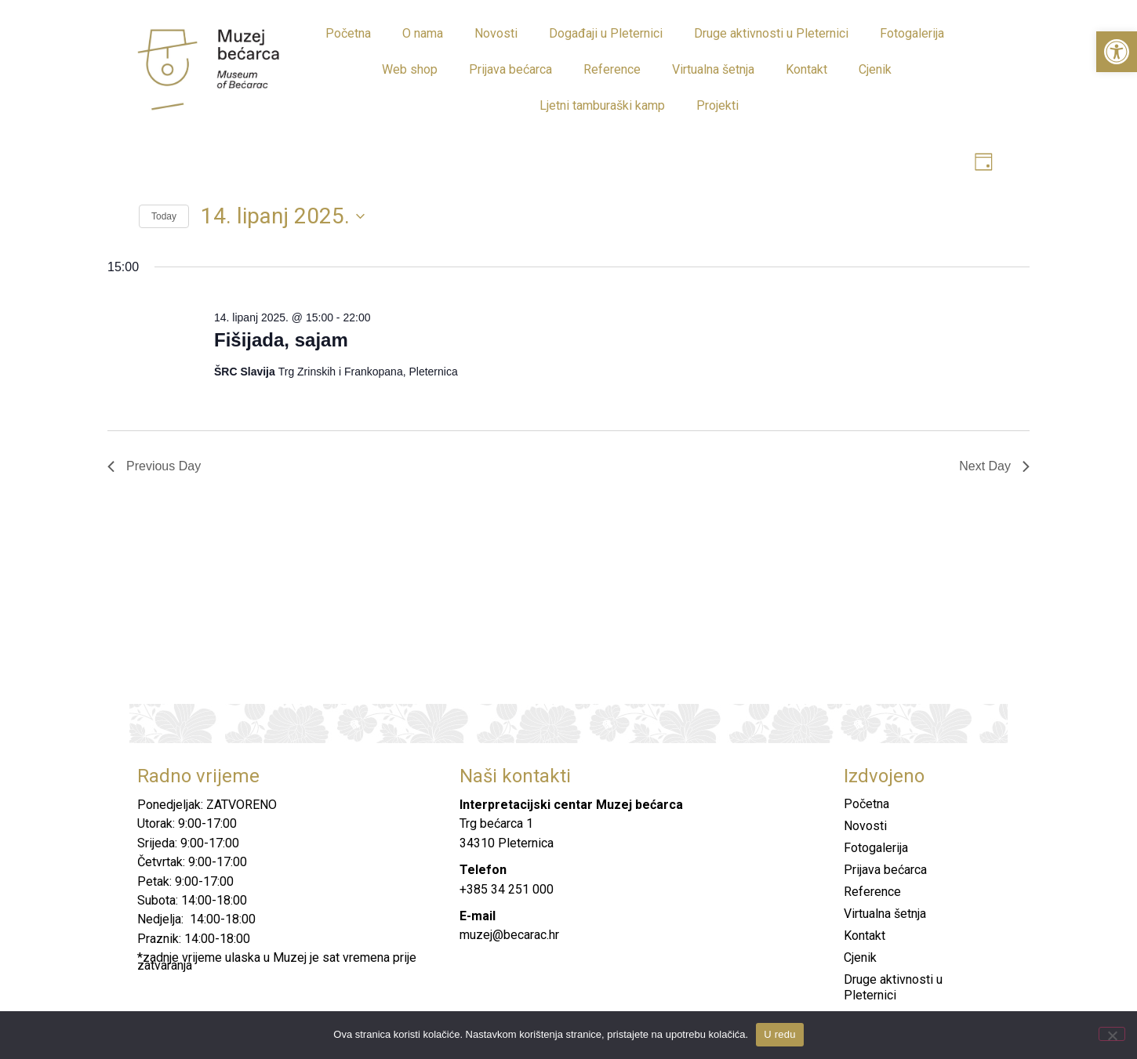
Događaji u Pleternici (606, 33)
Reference (612, 69)
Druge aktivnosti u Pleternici (771, 33)
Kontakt (806, 69)
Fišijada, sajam (281, 341)
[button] (1116, 51)
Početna (348, 33)
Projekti (717, 105)
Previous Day (154, 468)
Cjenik (875, 69)
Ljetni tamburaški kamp (602, 105)
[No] (1112, 1034)
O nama (422, 33)
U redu (780, 1034)
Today (163, 218)
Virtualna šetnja (713, 69)
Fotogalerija (912, 33)
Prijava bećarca (510, 69)
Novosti (496, 33)
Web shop (410, 69)
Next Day (994, 468)
